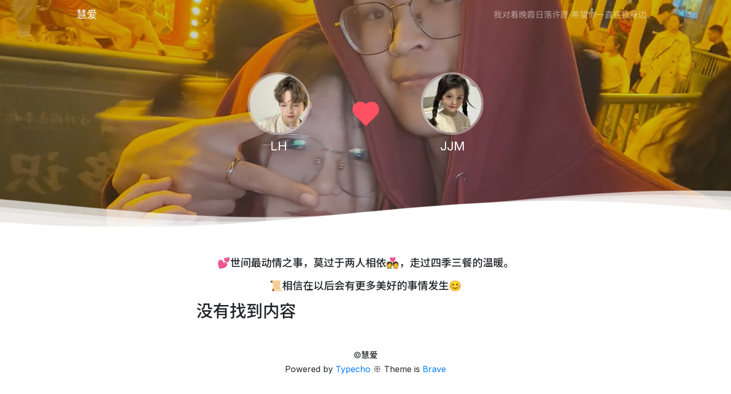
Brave (434, 369)
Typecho (353, 369)
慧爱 (87, 14)
